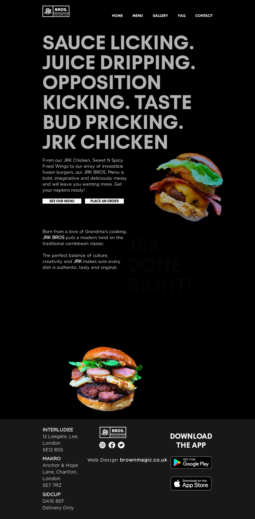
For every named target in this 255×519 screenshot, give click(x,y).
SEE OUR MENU (61, 201)
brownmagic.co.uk (143, 460)
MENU (137, 15)
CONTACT (203, 15)
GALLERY (160, 15)
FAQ (182, 15)
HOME (117, 15)
